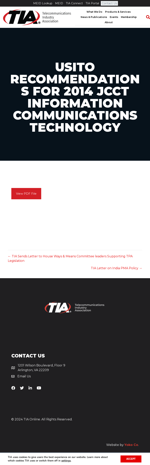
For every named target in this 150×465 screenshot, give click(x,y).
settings (66, 460)
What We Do (94, 11)
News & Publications (94, 17)
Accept (131, 459)
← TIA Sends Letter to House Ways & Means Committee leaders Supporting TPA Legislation (70, 258)
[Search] (146, 17)
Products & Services (118, 11)
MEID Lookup (42, 3)
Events (114, 17)
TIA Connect (74, 3)
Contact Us (109, 3)
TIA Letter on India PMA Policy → (116, 268)
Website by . (122, 445)
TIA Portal (92, 3)
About (109, 22)
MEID (59, 3)
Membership (129, 17)
